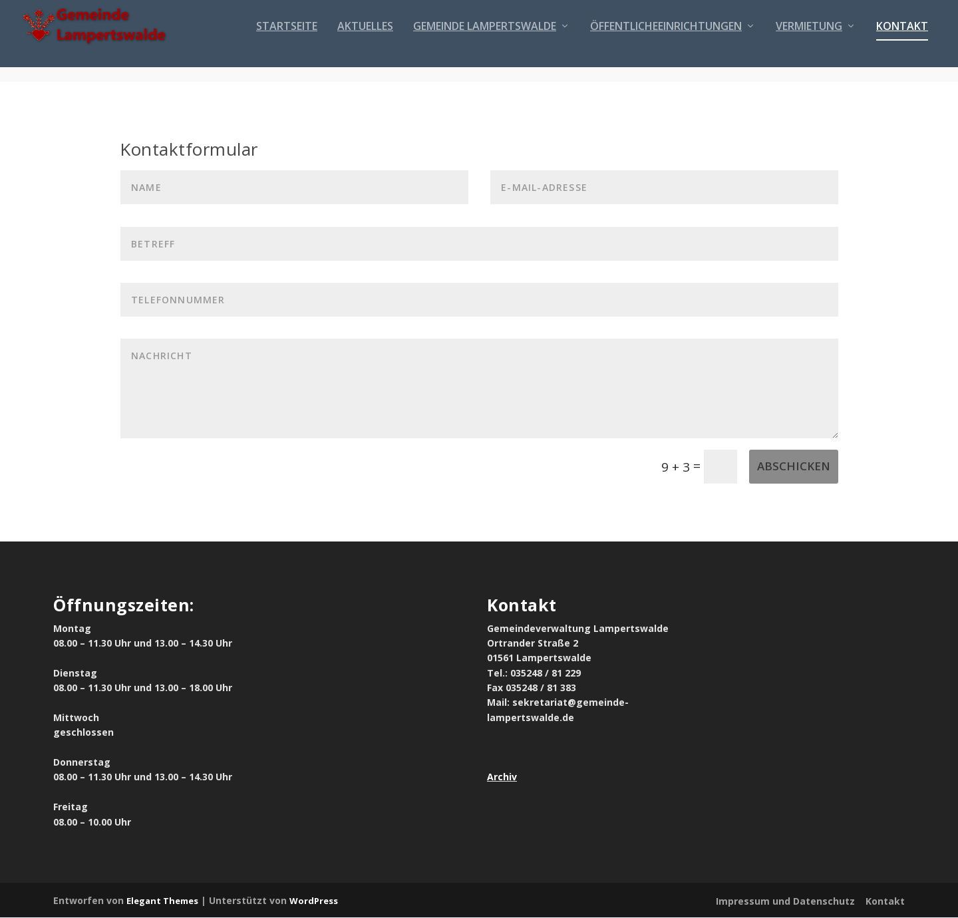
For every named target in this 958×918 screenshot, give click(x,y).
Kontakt (902, 42)
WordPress (313, 901)
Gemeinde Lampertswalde (484, 42)
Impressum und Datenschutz (785, 901)
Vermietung (809, 42)
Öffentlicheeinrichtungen (666, 42)
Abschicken (793, 466)
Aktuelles (365, 42)
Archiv (502, 778)
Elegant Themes (162, 901)
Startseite (286, 42)
